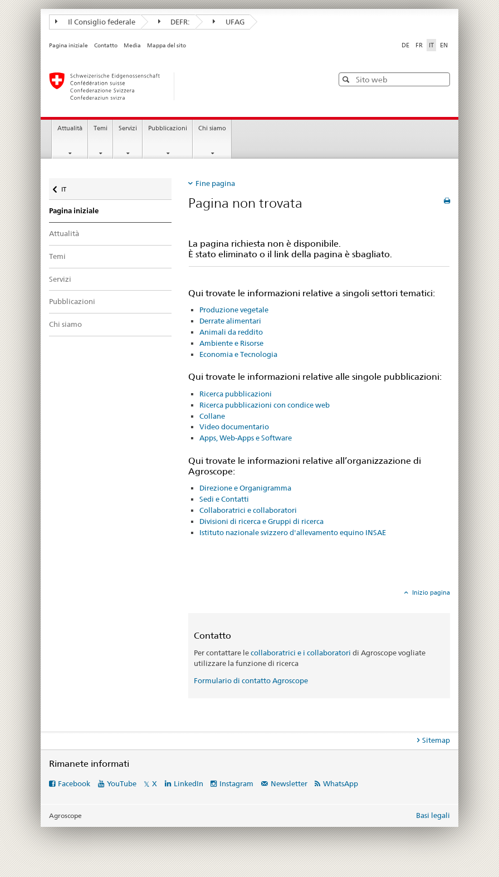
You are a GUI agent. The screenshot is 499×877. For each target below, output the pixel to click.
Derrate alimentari (230, 320)
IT (71, 186)
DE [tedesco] (405, 45)
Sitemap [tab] (436, 740)
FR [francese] (419, 45)
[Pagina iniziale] (180, 86)
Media (132, 45)
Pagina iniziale (68, 45)
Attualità (69, 128)
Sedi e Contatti (224, 498)
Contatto (106, 45)
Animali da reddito (231, 331)
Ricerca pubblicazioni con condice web (264, 404)
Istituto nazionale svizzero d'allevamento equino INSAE (292, 532)
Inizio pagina (430, 592)
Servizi (128, 128)
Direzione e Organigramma (245, 487)
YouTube (121, 783)
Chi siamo (212, 128)
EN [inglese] (444, 45)
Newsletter (289, 783)
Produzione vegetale (233, 309)
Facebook (74, 783)
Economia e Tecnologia (238, 354)
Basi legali (433, 815)
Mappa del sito (166, 45)
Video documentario (234, 426)
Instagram (236, 783)
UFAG (228, 21)
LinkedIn (188, 783)
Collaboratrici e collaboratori (248, 510)
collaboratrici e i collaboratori (301, 652)
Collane (212, 415)
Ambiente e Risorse (231, 343)
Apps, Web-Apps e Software (245, 437)
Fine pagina (215, 183)
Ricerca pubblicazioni (235, 393)
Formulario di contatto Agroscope (251, 680)
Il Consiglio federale (95, 21)
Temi (100, 128)
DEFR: (174, 21)
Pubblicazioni (167, 128)
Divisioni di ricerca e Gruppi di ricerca (261, 521)
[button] (347, 79)
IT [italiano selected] (431, 45)
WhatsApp (340, 783)
